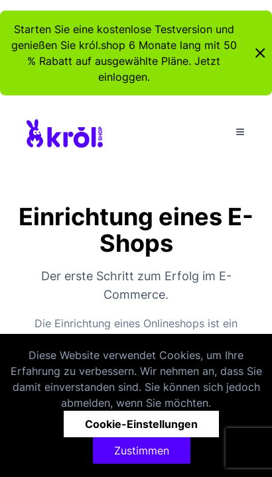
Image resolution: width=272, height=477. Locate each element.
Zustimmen (141, 450)
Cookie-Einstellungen (141, 424)
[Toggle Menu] (240, 132)
